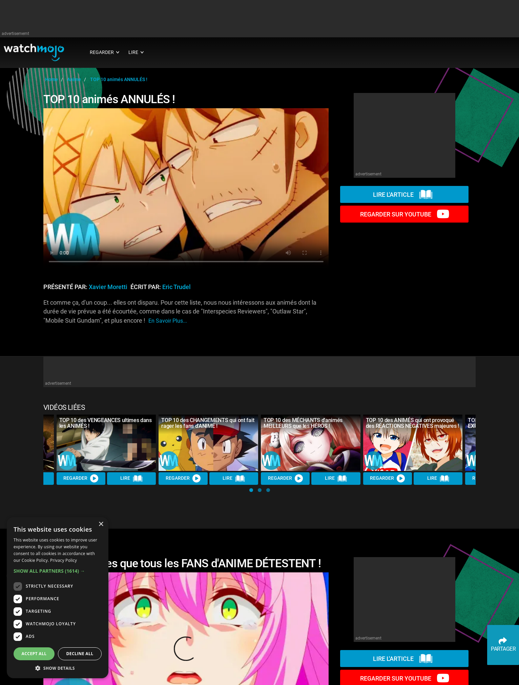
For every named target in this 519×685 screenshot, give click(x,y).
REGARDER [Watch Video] (80, 478)
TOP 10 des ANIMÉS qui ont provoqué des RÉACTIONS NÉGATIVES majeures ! (412, 423)
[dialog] (57, 597)
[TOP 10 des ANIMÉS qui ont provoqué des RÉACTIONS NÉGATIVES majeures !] (413, 443)
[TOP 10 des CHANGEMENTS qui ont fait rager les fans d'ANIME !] (208, 443)
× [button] (100, 524)
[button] (251, 490)
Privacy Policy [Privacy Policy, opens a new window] (63, 560)
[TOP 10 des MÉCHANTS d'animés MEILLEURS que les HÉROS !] (310, 443)
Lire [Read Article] (131, 478)
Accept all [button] (34, 654)
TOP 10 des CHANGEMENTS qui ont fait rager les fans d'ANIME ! (207, 423)
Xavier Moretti (108, 287)
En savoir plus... (167, 321)
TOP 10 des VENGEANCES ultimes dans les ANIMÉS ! (105, 423)
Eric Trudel (176, 287)
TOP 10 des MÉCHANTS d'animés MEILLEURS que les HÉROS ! (303, 423)
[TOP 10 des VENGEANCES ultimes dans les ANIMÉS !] (106, 443)
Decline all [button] (80, 654)
